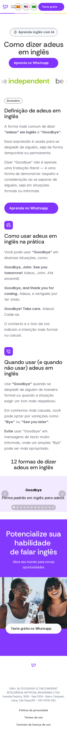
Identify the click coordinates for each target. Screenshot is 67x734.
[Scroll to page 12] (53, 507)
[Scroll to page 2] (17, 507)
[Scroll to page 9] (42, 507)
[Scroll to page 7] (35, 507)
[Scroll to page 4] (24, 507)
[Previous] (5, 494)
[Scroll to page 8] (39, 507)
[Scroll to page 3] (21, 507)
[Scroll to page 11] (49, 507)
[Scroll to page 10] (46, 507)
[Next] (62, 494)
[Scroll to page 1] (13, 507)
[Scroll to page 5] (28, 507)
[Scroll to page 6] (32, 507)
